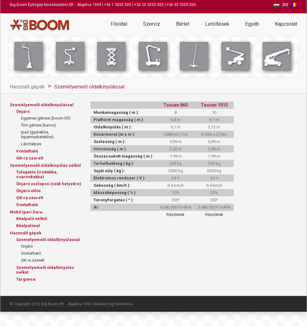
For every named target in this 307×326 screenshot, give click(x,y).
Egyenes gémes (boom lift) (46, 118)
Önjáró (23, 111)
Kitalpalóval (28, 225)
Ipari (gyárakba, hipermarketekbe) (37, 134)
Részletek (176, 214)
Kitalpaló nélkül (31, 218)
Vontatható (27, 151)
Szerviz (151, 24)
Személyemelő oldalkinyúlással (89, 87)
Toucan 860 (175, 105)
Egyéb (252, 24)
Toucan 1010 (214, 105)
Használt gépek (27, 87)
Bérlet (182, 24)
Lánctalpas (31, 143)
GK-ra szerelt (29, 158)
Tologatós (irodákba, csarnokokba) (37, 174)
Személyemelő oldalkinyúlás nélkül (45, 165)
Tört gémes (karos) (38, 125)
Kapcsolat (286, 24)
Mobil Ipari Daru (26, 212)
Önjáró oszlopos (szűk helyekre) (48, 183)
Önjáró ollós (28, 190)
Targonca (26, 279)
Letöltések (217, 24)
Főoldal (119, 24)
